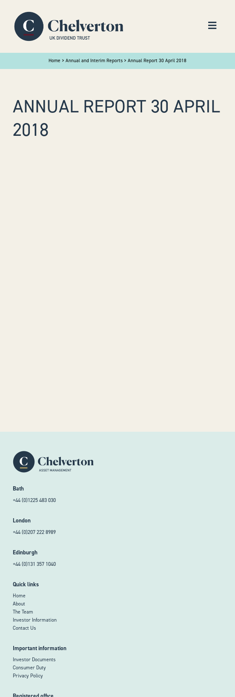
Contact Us (24, 628)
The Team (23, 611)
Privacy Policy (28, 675)
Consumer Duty (29, 667)
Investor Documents (34, 659)
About (19, 603)
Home (19, 595)
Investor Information (35, 620)
